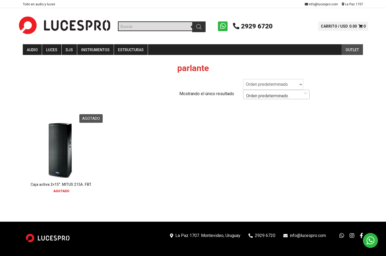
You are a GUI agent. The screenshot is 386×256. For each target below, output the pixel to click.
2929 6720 (251, 27)
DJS (69, 51)
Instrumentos (95, 51)
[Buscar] (198, 27)
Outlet (352, 51)
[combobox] (276, 96)
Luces (51, 51)
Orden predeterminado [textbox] (267, 97)
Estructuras (131, 51)
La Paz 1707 (352, 4)
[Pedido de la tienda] (273, 85)
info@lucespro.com (321, 4)
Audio (32, 51)
